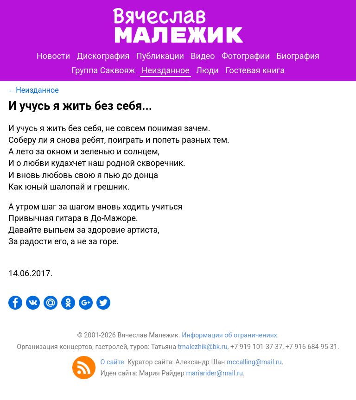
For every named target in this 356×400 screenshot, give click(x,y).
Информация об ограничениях (229, 335)
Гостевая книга (255, 70)
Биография (297, 56)
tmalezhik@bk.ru (203, 347)
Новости (53, 56)
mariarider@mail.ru (214, 373)
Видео (203, 56)
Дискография (103, 56)
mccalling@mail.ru (254, 362)
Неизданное (166, 70)
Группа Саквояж (103, 70)
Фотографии (246, 56)
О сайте (112, 362)
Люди (207, 70)
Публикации (160, 56)
